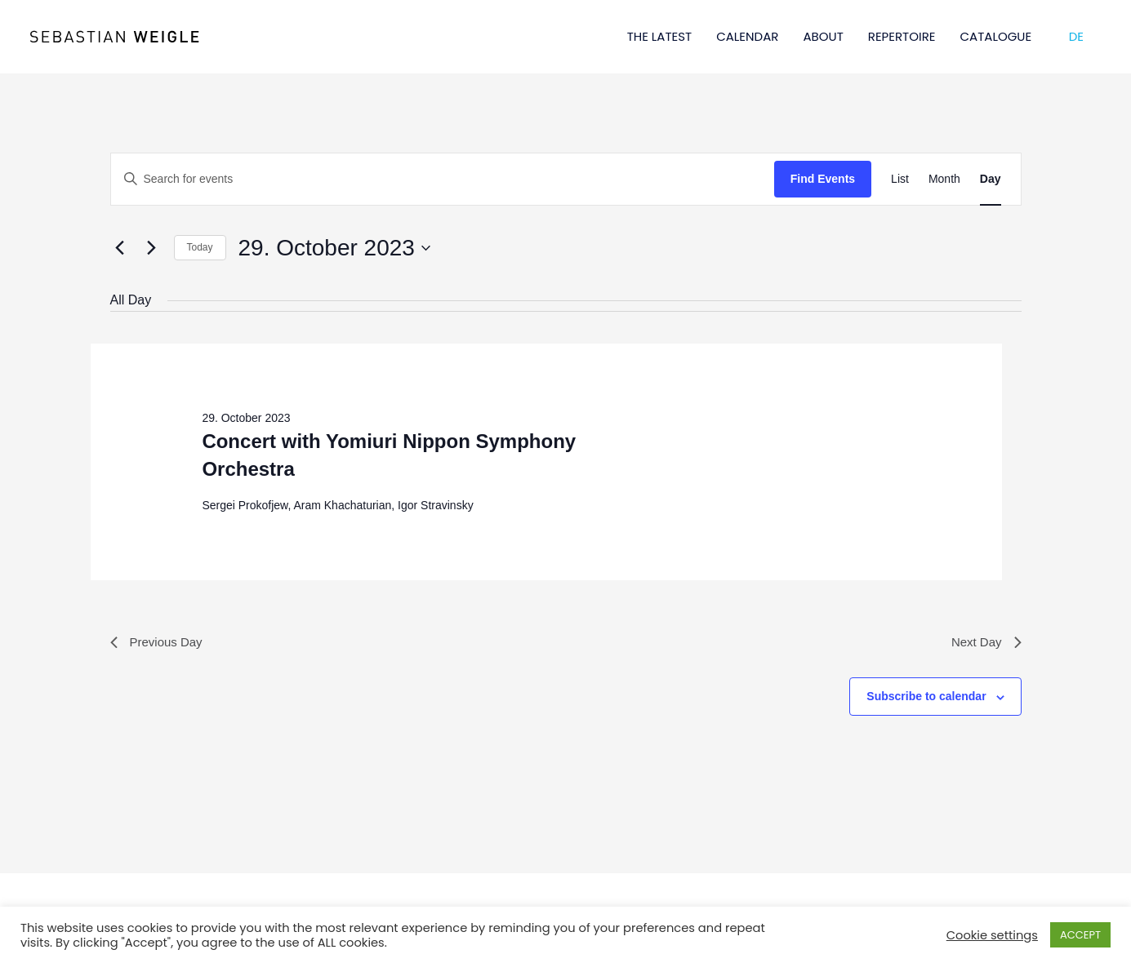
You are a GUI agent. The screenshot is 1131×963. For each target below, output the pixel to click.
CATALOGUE (996, 36)
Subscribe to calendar (926, 698)
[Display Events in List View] (900, 179)
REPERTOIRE (902, 36)
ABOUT (823, 36)
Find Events (822, 178)
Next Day (985, 643)
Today (200, 247)
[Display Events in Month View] (944, 179)
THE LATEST (659, 36)
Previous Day (158, 643)
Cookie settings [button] (992, 935)
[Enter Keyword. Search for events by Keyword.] (442, 179)
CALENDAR (747, 36)
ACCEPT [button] (1080, 935)
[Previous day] (120, 248)
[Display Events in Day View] (990, 179)
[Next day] (152, 248)
